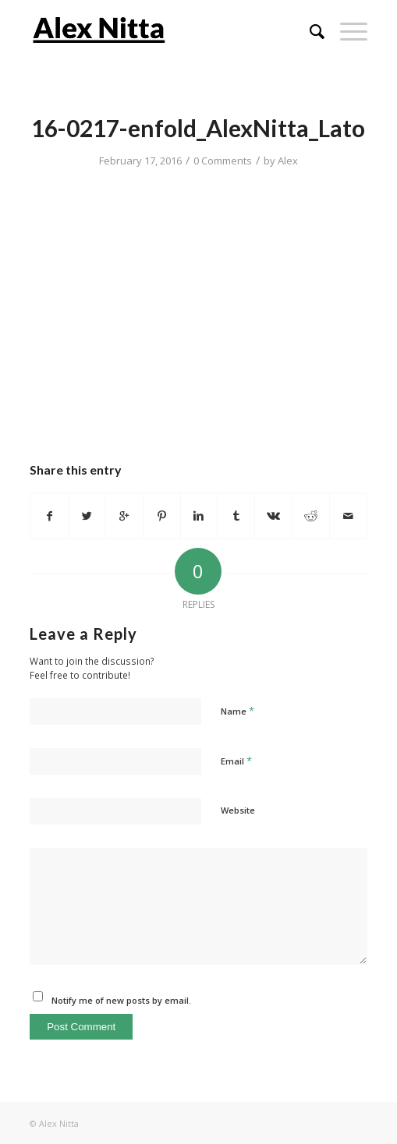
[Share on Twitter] (87, 515)
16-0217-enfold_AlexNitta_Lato (198, 128)
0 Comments (222, 161)
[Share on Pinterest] (162, 515)
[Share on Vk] (273, 515)
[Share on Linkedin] (199, 515)
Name (237, 711)
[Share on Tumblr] (236, 515)
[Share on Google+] (124, 515)
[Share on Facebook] (49, 515)
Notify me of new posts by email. (121, 1000)
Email (236, 761)
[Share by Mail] (348, 515)
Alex (288, 161)
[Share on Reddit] (310, 515)
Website (238, 810)
